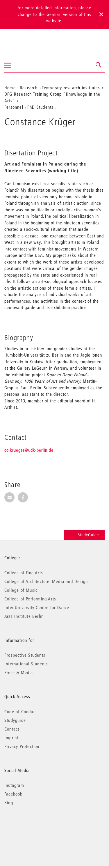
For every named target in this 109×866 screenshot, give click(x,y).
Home (10, 87)
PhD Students (40, 107)
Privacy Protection (22, 746)
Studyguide (15, 720)
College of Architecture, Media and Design (46, 581)
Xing (8, 802)
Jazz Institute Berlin (24, 616)
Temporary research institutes (71, 87)
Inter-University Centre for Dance (36, 607)
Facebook (13, 794)
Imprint (11, 737)
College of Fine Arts (23, 572)
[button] (99, 65)
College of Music (20, 590)
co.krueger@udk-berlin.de (28, 450)
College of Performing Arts (30, 599)
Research (29, 87)
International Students (26, 664)
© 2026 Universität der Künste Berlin (34, 827)
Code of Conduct (20, 711)
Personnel (13, 107)
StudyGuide (84, 535)
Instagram (14, 785)
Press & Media (18, 672)
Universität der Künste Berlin (27, 39)
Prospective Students (24, 655)
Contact (11, 729)
